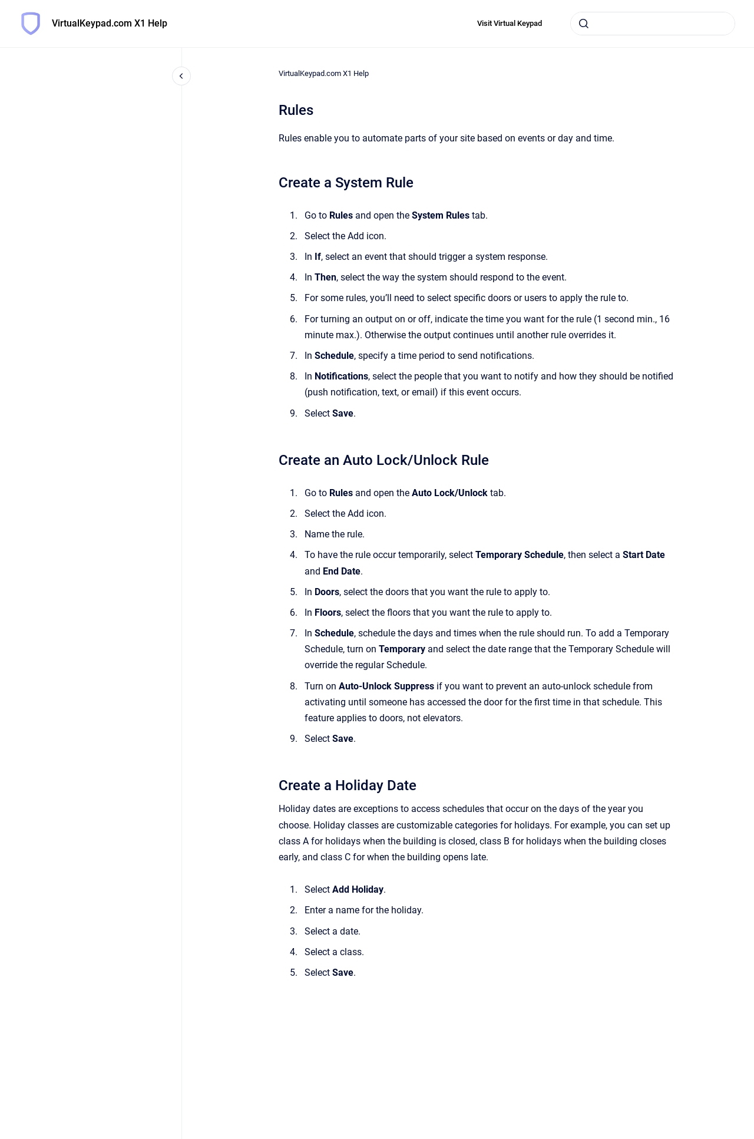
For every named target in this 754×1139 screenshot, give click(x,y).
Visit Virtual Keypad (509, 23)
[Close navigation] (181, 76)
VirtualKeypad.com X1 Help (109, 23)
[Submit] (583, 23)
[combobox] (653, 23)
